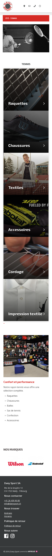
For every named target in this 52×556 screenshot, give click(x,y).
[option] (16, 464)
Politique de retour (12, 525)
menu (48, 6)
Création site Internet (28, 551)
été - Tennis (26, 18)
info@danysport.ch (12, 503)
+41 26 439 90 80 (12, 500)
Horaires (8, 516)
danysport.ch (14, 6)
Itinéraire (8, 513)
